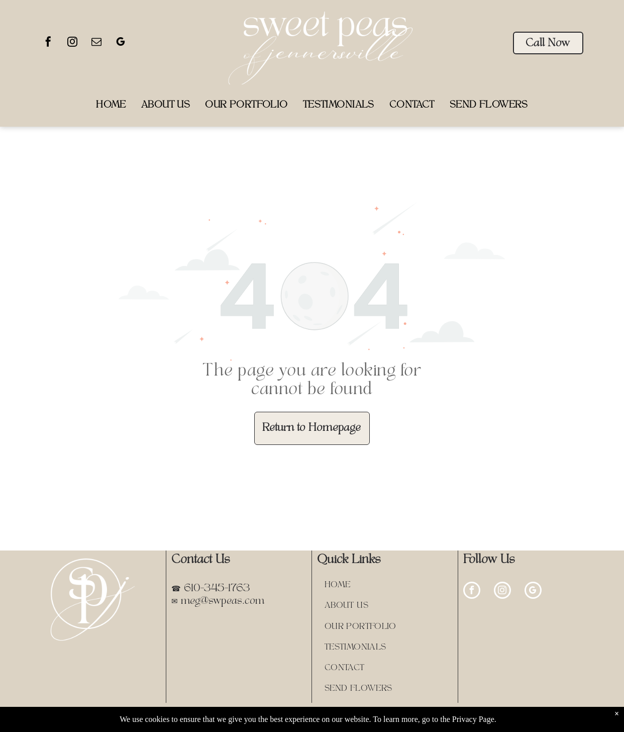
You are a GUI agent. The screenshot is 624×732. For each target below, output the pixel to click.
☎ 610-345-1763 (210, 588)
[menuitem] (111, 105)
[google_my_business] (120, 43)
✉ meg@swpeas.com (217, 601)
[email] (96, 43)
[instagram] (72, 43)
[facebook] (48, 43)
